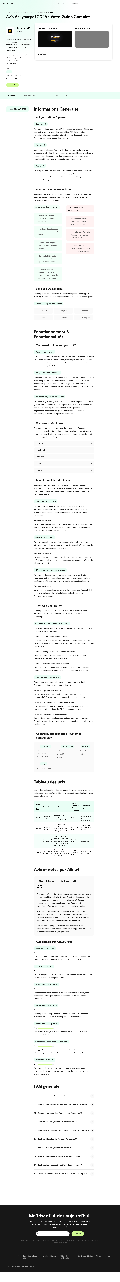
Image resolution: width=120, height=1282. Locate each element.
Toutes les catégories (48, 1256)
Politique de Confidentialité (77, 1240)
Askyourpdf (50, 12)
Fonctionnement (30, 95)
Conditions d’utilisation (85, 1256)
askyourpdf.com (18, 58)
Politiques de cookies (103, 1256)
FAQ (67, 95)
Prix (45, 95)
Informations (11, 95)
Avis (56, 95)
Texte (41, 12)
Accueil (8, 12)
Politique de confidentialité (64, 1257)
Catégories (75, 4)
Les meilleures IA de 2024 (30, 1257)
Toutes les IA (61, 4)
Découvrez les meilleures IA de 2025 (25, 12)
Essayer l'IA (12, 85)
